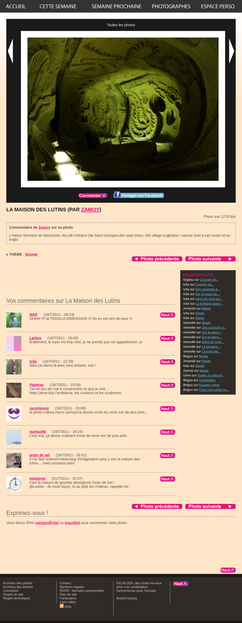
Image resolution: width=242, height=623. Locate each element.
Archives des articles (18, 587)
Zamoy (90, 209)
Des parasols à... (207, 289)
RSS (65, 607)
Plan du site (68, 594)
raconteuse (39, 408)
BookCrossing (126, 598)
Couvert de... (209, 280)
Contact (65, 583)
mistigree (37, 478)
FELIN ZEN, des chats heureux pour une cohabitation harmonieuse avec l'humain (139, 587)
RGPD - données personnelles (82, 591)
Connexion (11, 591)
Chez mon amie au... (214, 390)
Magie (206, 308)
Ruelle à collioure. (210, 375)
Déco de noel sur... (209, 299)
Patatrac (36, 385)
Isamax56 (37, 432)
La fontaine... (211, 347)
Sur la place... (212, 332)
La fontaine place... (209, 303)
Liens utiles (68, 602)
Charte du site (13, 594)
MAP (33, 315)
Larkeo (35, 338)
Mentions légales (72, 587)
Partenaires (68, 598)
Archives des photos (18, 583)
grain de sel (39, 455)
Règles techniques (16, 598)
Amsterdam (207, 380)
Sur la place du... (207, 294)
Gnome (31, 254)
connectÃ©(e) (47, 523)
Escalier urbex (209, 385)
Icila (33, 361)
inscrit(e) (72, 523)
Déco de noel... (213, 342)
